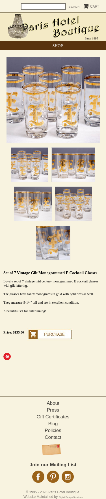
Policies (53, 430)
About (53, 403)
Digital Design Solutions (71, 497)
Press (53, 410)
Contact (53, 437)
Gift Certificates (52, 417)
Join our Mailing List (53, 464)
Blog (53, 423)
